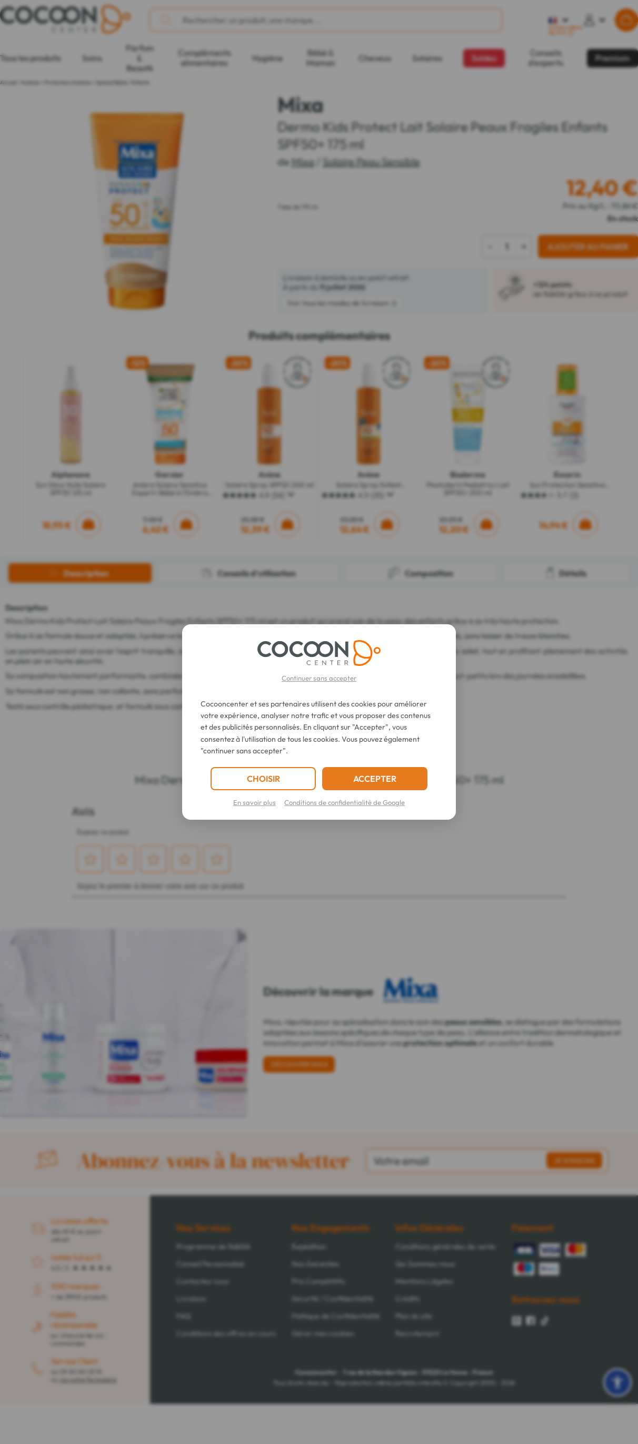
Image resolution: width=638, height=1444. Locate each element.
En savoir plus (254, 802)
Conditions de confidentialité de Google (344, 802)
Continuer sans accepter (319, 678)
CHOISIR (263, 778)
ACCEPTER (374, 778)
